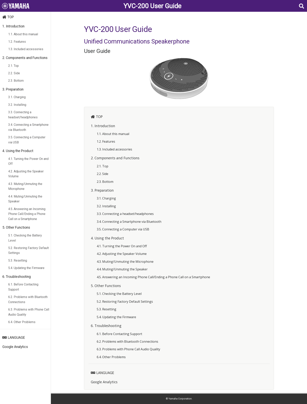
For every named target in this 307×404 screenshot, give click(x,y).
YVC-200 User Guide (152, 6)
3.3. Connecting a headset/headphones (23, 114)
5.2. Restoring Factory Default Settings (28, 250)
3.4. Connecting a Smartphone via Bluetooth (28, 127)
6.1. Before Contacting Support (23, 287)
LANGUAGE (16, 338)
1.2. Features (17, 41)
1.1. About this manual (23, 34)
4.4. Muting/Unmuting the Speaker (25, 199)
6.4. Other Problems (21, 322)
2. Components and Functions (25, 58)
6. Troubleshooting (16, 277)
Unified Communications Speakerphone (137, 41)
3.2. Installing (17, 105)
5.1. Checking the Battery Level (25, 238)
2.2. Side (14, 73)
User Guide (97, 51)
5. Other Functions (16, 227)
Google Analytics (15, 347)
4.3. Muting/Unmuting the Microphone (25, 186)
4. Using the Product (17, 151)
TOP (10, 17)
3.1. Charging (17, 97)
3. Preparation (12, 89)
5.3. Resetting (17, 260)
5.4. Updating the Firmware (26, 268)
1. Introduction (13, 26)
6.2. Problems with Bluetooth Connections (28, 299)
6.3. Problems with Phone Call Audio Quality (28, 312)
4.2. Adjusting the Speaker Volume (26, 173)
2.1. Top (13, 66)
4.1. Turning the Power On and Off (28, 161)
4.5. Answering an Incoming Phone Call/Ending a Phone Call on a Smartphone (26, 214)
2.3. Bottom (16, 80)
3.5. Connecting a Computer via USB (26, 139)
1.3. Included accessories (25, 49)
